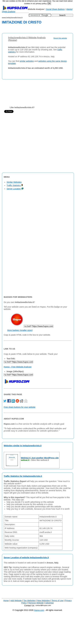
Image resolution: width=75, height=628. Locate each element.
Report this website (60, 38)
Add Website (16, 600)
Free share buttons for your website (19, 407)
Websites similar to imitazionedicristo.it (23, 445)
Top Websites (29, 600)
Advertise (49, 603)
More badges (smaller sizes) (20, 330)
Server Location (15, 189)
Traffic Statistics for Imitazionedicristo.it (23, 476)
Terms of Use (57, 600)
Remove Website (36, 603)
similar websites (27, 61)
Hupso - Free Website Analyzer (18, 367)
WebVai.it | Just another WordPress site (40, 458)
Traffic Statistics (15, 185)
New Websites (43, 600)
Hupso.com (39, 610)
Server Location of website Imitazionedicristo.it (26, 557)
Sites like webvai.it (40, 460)
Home (6, 600)
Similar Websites (14, 182)
